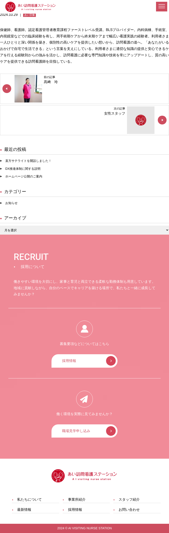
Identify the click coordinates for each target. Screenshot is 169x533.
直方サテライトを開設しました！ (28, 160)
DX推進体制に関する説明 (22, 168)
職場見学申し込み (76, 431)
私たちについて (29, 499)
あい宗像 (29, 14)
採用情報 (69, 361)
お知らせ (11, 203)
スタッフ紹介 (129, 499)
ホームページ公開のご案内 (23, 176)
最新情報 (24, 509)
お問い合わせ (129, 509)
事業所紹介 (77, 499)
